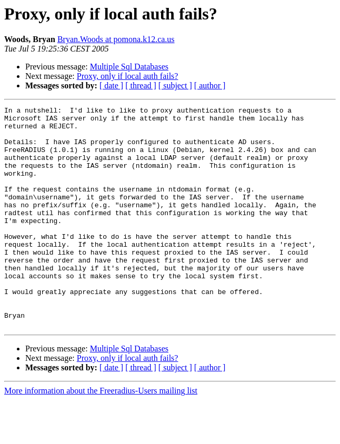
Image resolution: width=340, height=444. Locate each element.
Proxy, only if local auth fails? (127, 76)
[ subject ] (175, 85)
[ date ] (111, 85)
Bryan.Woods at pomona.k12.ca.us (116, 39)
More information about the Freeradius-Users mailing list (100, 434)
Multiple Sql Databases (129, 66)
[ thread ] (140, 85)
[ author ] (210, 85)
